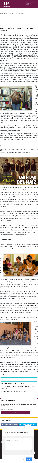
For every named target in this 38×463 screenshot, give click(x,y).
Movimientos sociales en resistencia (13, 383)
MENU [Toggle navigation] (30, 4)
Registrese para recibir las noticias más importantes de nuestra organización (18, 405)
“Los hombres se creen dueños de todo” (14, 391)
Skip (23, 459)
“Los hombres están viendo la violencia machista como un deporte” (19, 387)
